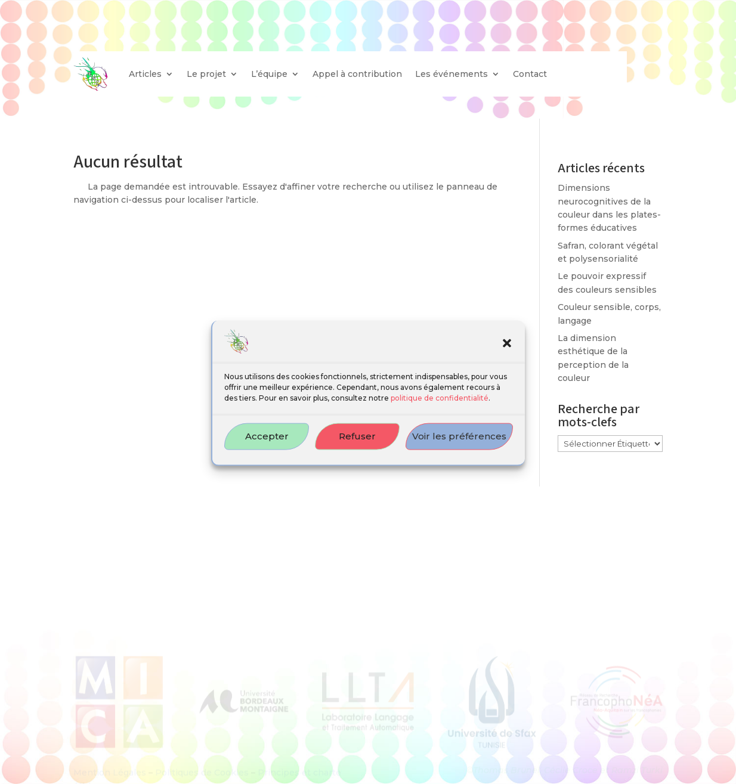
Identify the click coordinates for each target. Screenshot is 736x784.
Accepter (267, 444)
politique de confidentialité (439, 405)
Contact (530, 74)
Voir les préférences (459, 444)
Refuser (357, 444)
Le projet (206, 74)
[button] (507, 352)
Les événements (451, 74)
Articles (145, 74)
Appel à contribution (357, 74)
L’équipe (269, 74)
